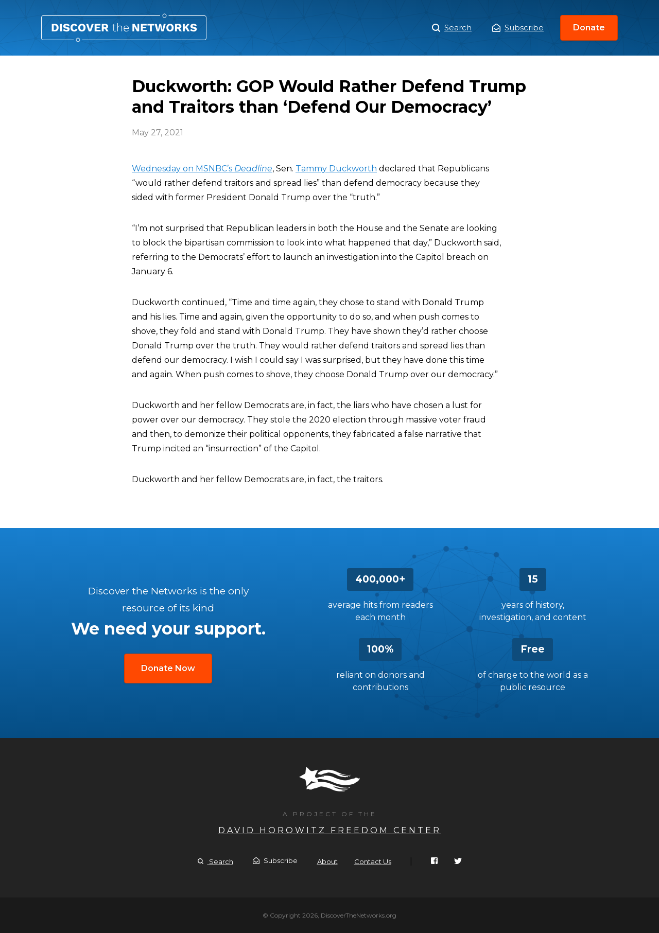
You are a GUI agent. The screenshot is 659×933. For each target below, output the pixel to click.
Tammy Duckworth (336, 168)
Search (452, 27)
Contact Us (372, 861)
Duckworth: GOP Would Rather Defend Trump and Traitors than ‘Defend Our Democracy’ (123, 27)
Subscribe (518, 27)
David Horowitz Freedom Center (329, 830)
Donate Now (168, 668)
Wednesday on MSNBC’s (202, 168)
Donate (589, 27)
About (327, 861)
